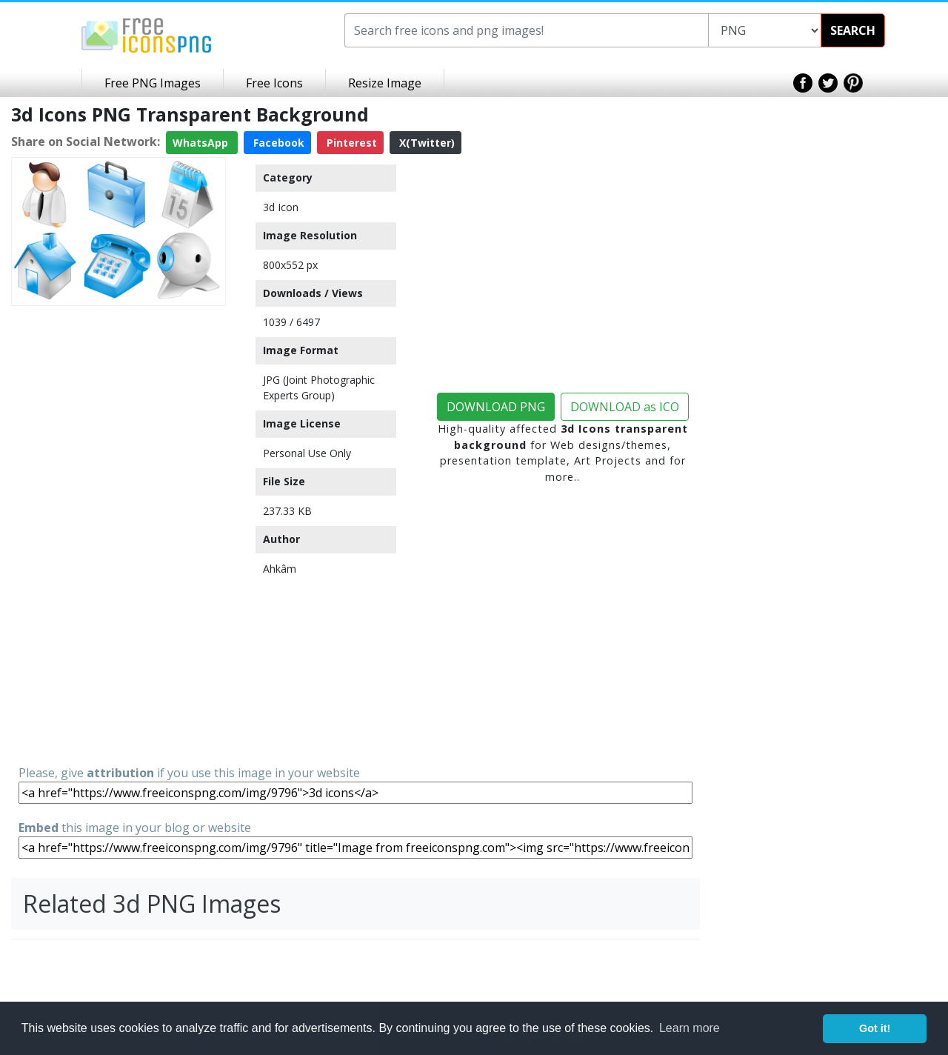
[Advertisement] (118, 534)
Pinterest (350, 143)
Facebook (277, 143)
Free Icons (274, 83)
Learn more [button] (689, 1028)
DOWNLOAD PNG (496, 407)
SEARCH (852, 30)
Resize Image (384, 83)
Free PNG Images (152, 83)
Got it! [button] (874, 1028)
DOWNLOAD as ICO (624, 407)
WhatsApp (202, 143)
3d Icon (280, 207)
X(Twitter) (425, 143)
